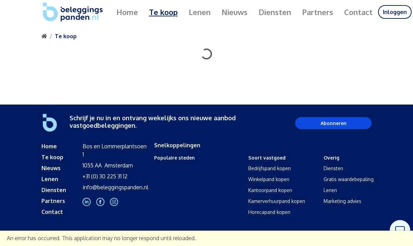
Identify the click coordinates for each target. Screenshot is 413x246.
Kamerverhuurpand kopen (276, 201)
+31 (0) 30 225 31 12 (105, 176)
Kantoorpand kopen (270, 190)
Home (127, 12)
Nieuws (235, 12)
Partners (317, 12)
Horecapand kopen (269, 212)
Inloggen (395, 12)
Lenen (200, 12)
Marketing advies (342, 201)
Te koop (163, 12)
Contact (358, 12)
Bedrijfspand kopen (269, 168)
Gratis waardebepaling (349, 179)
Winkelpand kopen (268, 179)
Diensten (275, 12)
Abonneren (334, 123)
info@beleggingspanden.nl (115, 187)
